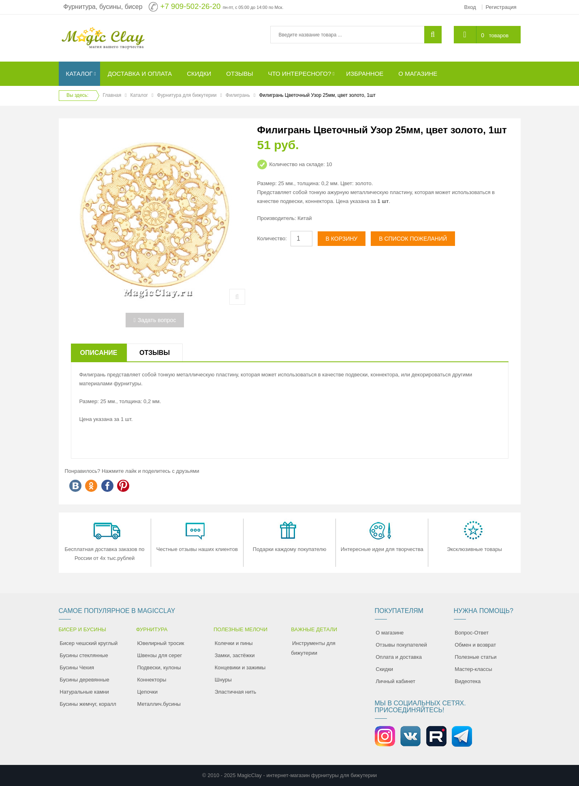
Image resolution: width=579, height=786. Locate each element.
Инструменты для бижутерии (313, 648)
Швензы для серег (159, 655)
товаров (498, 35)
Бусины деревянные (84, 680)
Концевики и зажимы (240, 667)
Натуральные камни (84, 692)
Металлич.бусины (159, 704)
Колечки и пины (234, 643)
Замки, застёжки (235, 655)
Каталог (139, 95)
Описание (99, 352)
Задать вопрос (155, 320)
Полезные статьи (475, 657)
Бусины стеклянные (84, 655)
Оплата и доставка (399, 657)
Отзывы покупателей (401, 645)
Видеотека (468, 681)
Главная (112, 95)
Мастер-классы (473, 669)
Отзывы (154, 352)
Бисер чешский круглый (89, 643)
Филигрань (238, 95)
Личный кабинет (395, 681)
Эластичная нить (235, 692)
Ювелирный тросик (160, 643)
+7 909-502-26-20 (190, 6)
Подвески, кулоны (159, 667)
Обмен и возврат (475, 645)
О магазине (390, 633)
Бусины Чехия (77, 667)
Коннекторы (152, 680)
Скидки (384, 669)
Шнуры (223, 680)
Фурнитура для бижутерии (187, 95)
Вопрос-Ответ (472, 633)
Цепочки (147, 692)
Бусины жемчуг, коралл (88, 704)
